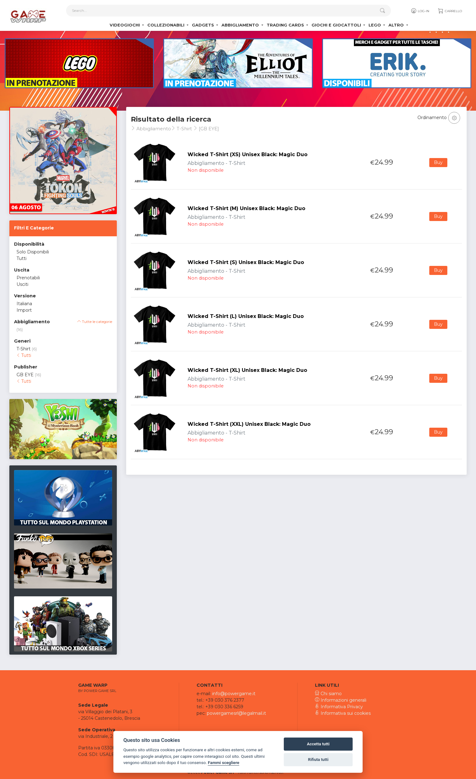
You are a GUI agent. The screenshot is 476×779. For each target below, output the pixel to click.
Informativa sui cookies (343, 713)
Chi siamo (328, 693)
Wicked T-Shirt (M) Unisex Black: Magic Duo (246, 208)
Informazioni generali (340, 700)
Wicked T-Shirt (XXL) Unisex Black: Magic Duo (249, 424)
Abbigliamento (240, 25)
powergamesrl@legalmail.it (236, 713)
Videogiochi (125, 25)
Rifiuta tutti (318, 759)
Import (24, 310)
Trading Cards (286, 25)
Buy (438, 162)
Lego (375, 25)
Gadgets (203, 25)
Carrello (449, 10)
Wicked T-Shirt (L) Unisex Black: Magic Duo (246, 316)
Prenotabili (28, 278)
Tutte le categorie (94, 322)
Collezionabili (166, 25)
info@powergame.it (233, 693)
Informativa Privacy (339, 706)
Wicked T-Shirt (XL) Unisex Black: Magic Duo (247, 370)
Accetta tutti (318, 744)
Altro (396, 25)
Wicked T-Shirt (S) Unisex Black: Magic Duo (246, 262)
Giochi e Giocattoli (337, 25)
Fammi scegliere (223, 762)
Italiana (24, 303)
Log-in (419, 10)
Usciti (22, 284)
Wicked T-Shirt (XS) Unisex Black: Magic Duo (247, 154)
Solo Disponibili (33, 252)
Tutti (21, 258)
